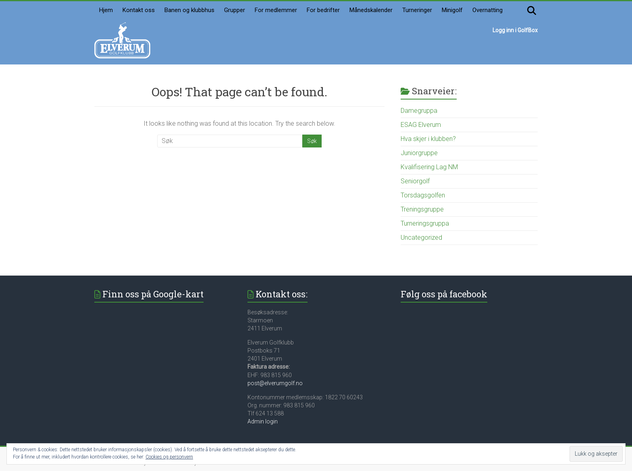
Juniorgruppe (419, 153)
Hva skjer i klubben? (428, 139)
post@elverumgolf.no (275, 383)
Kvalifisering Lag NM (429, 167)
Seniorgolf (415, 181)
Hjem (106, 10)
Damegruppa (419, 110)
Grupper (234, 10)
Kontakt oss (139, 10)
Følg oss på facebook (444, 294)
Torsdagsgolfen (423, 195)
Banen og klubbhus (189, 10)
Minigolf (452, 10)
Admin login (262, 421)
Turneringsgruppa (425, 223)
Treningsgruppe (422, 209)
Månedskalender (371, 10)
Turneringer (417, 10)
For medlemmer (276, 10)
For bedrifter (323, 10)
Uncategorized (421, 237)
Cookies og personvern (169, 457)
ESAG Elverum (421, 125)
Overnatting (487, 10)
